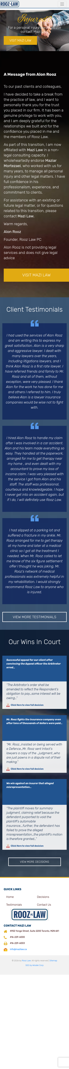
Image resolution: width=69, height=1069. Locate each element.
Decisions (43, 897)
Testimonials (14, 904)
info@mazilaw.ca (18, 949)
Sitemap (53, 960)
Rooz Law (26, 960)
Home (10, 897)
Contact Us (44, 904)
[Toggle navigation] (62, 4)
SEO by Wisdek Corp (35, 965)
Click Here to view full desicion (24, 705)
